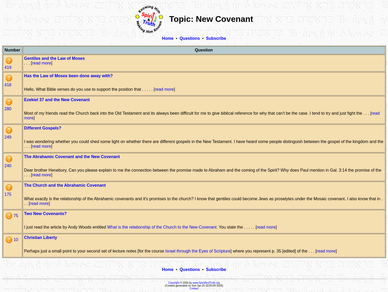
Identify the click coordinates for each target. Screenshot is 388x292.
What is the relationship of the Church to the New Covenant (161, 227)
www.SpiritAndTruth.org (206, 282)
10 (12, 239)
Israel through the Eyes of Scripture (198, 251)
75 (12, 215)
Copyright (173, 282)
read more (41, 63)
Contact (193, 288)
